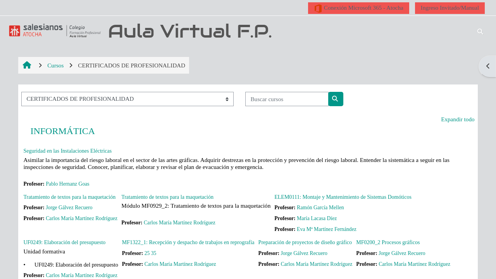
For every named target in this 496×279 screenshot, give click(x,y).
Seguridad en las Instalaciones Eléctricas (67, 151)
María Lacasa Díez (317, 218)
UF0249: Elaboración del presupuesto (64, 242)
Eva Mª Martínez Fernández (326, 229)
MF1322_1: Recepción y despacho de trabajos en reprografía (188, 242)
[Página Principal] (53, 30)
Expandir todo (457, 119)
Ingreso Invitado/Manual (450, 7)
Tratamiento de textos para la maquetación (69, 197)
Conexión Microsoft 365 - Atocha (358, 8)
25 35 (151, 253)
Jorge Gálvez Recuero (69, 207)
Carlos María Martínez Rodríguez (81, 218)
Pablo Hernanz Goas (67, 184)
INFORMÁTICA (62, 131)
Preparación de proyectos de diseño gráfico (305, 242)
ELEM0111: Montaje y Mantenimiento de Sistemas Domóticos (343, 197)
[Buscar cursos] (287, 99)
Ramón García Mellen (320, 207)
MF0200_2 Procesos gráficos (388, 242)
